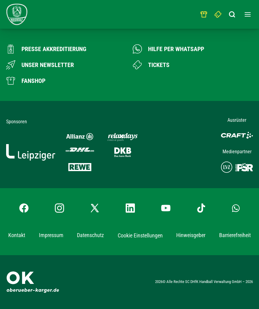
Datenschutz (90, 235)
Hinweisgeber (190, 235)
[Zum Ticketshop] (151, 65)
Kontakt (16, 235)
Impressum (51, 235)
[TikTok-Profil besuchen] (201, 208)
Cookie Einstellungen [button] (140, 235)
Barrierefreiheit (235, 235)
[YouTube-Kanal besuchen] (165, 208)
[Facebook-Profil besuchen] (24, 208)
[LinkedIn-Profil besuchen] (130, 208)
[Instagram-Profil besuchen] (59, 208)
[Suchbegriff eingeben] (232, 13)
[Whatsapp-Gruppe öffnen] (236, 208)
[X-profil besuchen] (94, 208)
